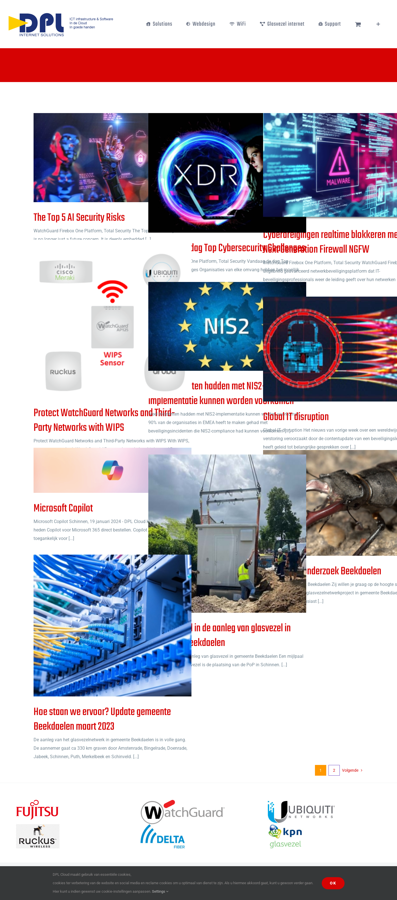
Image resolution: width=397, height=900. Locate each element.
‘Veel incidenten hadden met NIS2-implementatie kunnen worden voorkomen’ (222, 394)
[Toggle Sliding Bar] (378, 24)
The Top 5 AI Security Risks (79, 217)
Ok (333, 883)
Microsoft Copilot (63, 508)
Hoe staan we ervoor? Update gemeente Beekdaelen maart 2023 (102, 719)
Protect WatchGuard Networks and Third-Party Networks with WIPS (104, 420)
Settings (160, 891)
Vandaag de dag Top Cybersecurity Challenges (226, 248)
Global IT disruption (296, 417)
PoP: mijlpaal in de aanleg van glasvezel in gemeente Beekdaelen (219, 636)
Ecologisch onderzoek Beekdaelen (322, 571)
